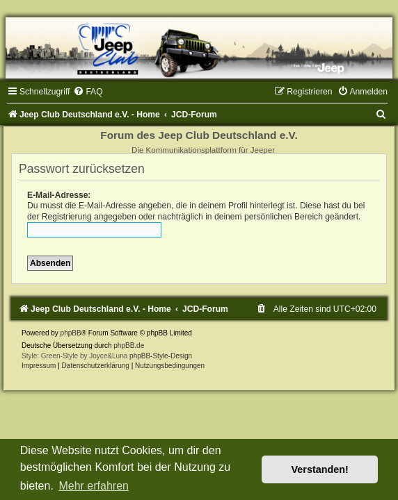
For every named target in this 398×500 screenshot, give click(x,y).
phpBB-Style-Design (160, 356)
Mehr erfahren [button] (93, 486)
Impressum (39, 365)
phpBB (71, 333)
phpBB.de (128, 345)
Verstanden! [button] (320, 469)
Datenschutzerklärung (95, 365)
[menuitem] (87, 92)
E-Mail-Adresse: (58, 195)
